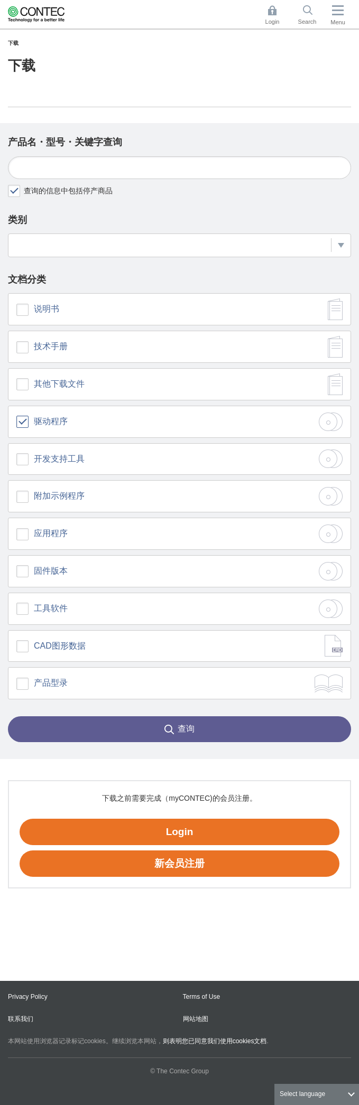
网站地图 (195, 1019)
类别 (17, 219)
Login (180, 831)
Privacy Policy (28, 996)
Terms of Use (201, 996)
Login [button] (277, 15)
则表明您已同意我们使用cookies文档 (215, 1041)
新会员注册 (179, 863)
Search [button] (311, 15)
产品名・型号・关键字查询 (65, 142)
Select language (302, 1094)
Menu (337, 22)
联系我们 (20, 1019)
